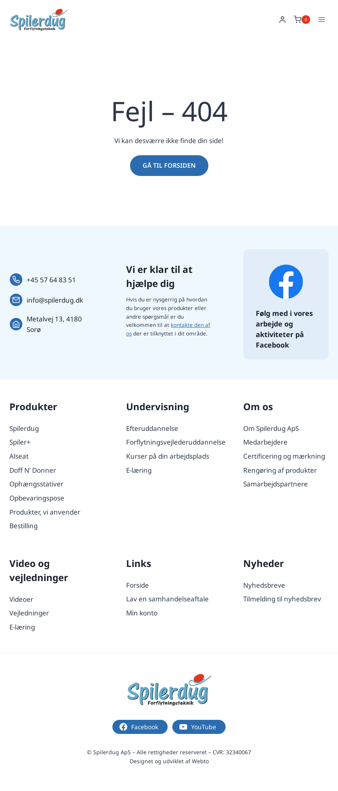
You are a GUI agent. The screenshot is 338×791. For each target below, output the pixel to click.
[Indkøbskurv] (302, 19)
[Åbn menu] (321, 19)
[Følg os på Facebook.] (286, 281)
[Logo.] (169, 690)
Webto (200, 761)
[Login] (282, 20)
